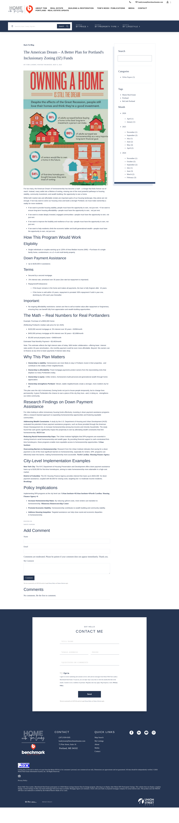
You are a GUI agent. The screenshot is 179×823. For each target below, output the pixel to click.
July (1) (130, 136)
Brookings (28, 485)
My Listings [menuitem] (108, 746)
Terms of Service (61, 587)
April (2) (130, 145)
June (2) (130, 139)
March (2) (131, 170)
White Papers (29, 528)
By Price (81, 27)
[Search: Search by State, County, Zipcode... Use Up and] (32, 26)
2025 (124, 125)
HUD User (41, 432)
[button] (62, 26)
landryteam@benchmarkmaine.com (134, 3)
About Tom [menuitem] (47, 11)
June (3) (130, 167)
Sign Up (163, 3)
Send (89, 698)
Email (26, 550)
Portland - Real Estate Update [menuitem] (58, 14)
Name (26, 540)
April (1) (130, 118)
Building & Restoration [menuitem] (87, 11)
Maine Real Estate (129, 95)
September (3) (132, 133)
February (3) (132, 173)
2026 (124, 112)
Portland (125, 98)
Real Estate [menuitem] (63, 11)
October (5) (131, 158)
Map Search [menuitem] (108, 742)
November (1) (132, 130)
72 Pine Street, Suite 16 (72, 752)
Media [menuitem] (138, 11)
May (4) (130, 142)
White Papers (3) (128, 77)
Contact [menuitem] (148, 11)
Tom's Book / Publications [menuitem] (117, 11)
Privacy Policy (52, 587)
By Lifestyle (130, 27)
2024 (124, 150)
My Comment (29, 565)
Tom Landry (31, 64)
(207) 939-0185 (111, 3)
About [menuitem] (106, 750)
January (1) (131, 121)
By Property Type (106, 27)
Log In (156, 3)
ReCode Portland (129, 101)
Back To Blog (29, 45)
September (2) (132, 161)
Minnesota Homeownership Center (56, 507)
